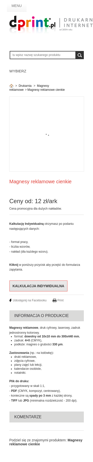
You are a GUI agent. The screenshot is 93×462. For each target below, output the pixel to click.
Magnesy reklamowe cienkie (46, 90)
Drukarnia (25, 86)
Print (61, 300)
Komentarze (28, 417)
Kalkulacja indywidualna (38, 286)
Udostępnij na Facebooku (30, 300)
